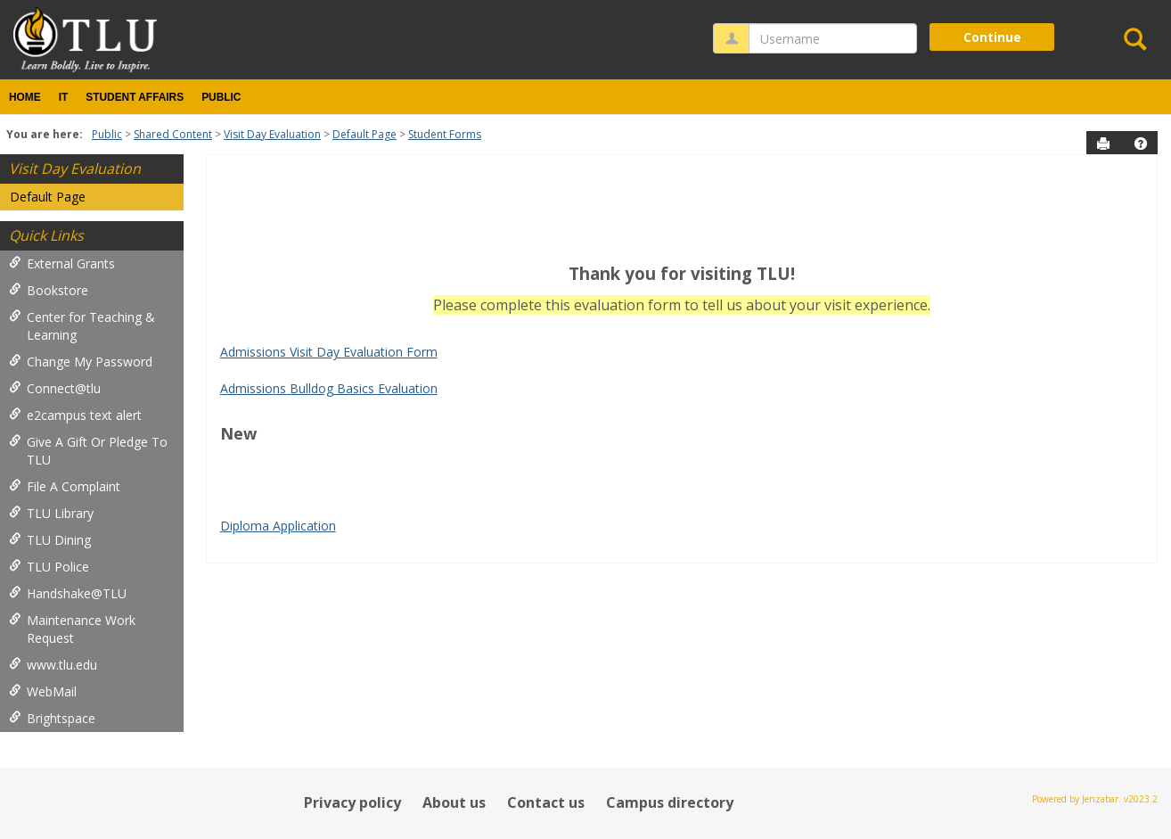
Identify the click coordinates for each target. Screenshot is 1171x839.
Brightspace (52, 718)
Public (221, 97)
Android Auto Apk (644, 469)
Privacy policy (352, 802)
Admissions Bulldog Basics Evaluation (329, 388)
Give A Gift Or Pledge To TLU (88, 450)
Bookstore (48, 290)
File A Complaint (64, 486)
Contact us (546, 802)
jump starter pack (845, 487)
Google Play (289, 487)
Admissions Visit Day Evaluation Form (329, 351)
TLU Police (49, 566)
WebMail (43, 691)
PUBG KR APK (470, 487)
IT (64, 97)
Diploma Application (278, 525)
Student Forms (444, 134)
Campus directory (669, 802)
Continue (992, 37)
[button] (1141, 143)
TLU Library (51, 513)
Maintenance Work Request (72, 629)
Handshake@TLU (68, 593)
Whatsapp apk (641, 487)
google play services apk (768, 469)
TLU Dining (50, 539)
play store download (279, 469)
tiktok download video (526, 469)
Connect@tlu (55, 388)
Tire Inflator (254, 505)
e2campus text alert (75, 415)
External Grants (62, 263)
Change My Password (80, 361)
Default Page (364, 134)
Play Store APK (1051, 469)
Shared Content (173, 134)
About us (454, 802)
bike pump (929, 487)
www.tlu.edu (53, 664)
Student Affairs (135, 97)
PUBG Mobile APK (737, 487)
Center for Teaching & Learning (82, 325)
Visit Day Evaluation (272, 134)
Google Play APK (376, 487)
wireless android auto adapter (1048, 487)
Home (25, 97)
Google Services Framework (923, 469)
